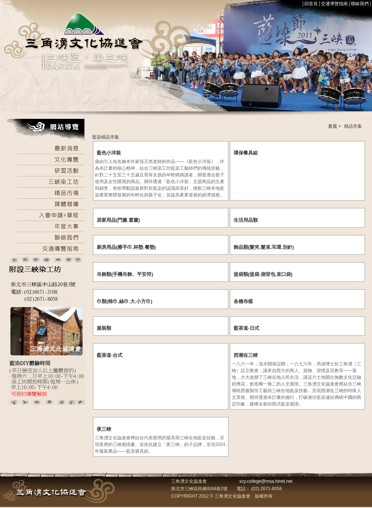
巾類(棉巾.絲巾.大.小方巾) (125, 301)
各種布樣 (243, 301)
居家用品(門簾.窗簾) (118, 220)
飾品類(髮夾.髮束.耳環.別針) (264, 247)
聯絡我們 (360, 3)
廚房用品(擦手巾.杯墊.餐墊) (126, 247)
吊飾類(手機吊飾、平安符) (125, 274)
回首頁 (311, 3)
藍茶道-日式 (246, 328)
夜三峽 (104, 429)
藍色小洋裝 (109, 153)
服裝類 (104, 328)
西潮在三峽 (246, 355)
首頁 (332, 126)
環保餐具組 (246, 153)
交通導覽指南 (334, 3)
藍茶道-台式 (109, 355)
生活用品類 (246, 220)
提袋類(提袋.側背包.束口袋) (263, 274)
